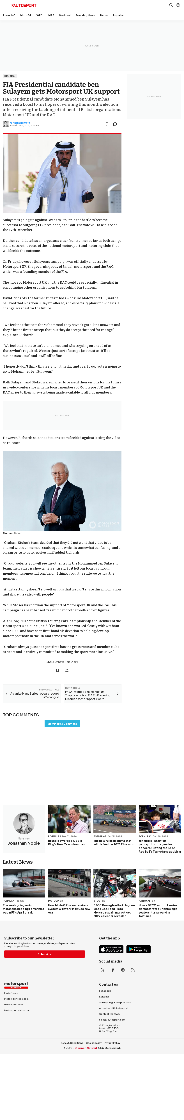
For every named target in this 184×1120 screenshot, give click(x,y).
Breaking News (85, 15)
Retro (104, 15)
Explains (118, 15)
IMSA (51, 15)
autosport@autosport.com (115, 1002)
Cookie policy (94, 1042)
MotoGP (25, 15)
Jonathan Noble (20, 122)
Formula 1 (9, 15)
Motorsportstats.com (16, 1010)
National (64, 15)
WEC (39, 15)
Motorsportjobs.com (16, 998)
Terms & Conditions (72, 1042)
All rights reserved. (109, 1047)
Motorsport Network (85, 1047)
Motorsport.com (13, 1004)
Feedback (105, 990)
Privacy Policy (112, 1042)
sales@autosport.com (112, 1019)
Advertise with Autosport (113, 1008)
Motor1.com (11, 993)
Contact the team (109, 1013)
